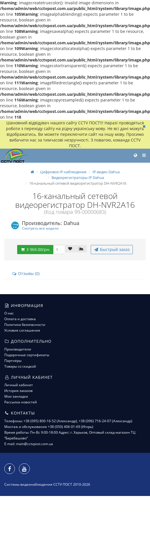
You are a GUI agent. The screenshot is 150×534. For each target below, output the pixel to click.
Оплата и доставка (20, 318)
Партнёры (12, 360)
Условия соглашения (22, 330)
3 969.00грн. (35, 249)
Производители (17, 349)
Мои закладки (16, 396)
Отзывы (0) (26, 273)
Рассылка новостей (20, 402)
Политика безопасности (24, 324)
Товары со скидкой (20, 366)
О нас (9, 313)
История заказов (18, 390)
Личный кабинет (18, 384)
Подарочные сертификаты (26, 354)
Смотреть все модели (40, 228)
